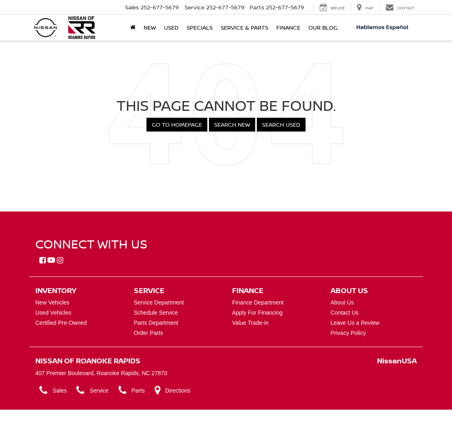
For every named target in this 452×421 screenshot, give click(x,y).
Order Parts (148, 333)
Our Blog (323, 27)
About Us (342, 302)
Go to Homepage (177, 124)
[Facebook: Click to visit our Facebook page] (42, 260)
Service (92, 390)
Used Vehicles (53, 312)
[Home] (133, 28)
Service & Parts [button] (244, 27)
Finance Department (258, 302)
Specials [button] (200, 27)
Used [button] (171, 27)
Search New (232, 124)
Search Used (281, 124)
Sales (53, 390)
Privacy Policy (348, 333)
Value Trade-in (250, 323)
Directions (173, 390)
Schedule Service (156, 312)
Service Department (159, 302)
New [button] (150, 27)
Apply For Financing (257, 312)
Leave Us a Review (355, 323)
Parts (131, 390)
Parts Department (156, 323)
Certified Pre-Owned (61, 323)
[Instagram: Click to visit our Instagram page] (60, 260)
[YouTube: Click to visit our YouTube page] (51, 260)
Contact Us (345, 312)
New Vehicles (52, 302)
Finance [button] (288, 27)
